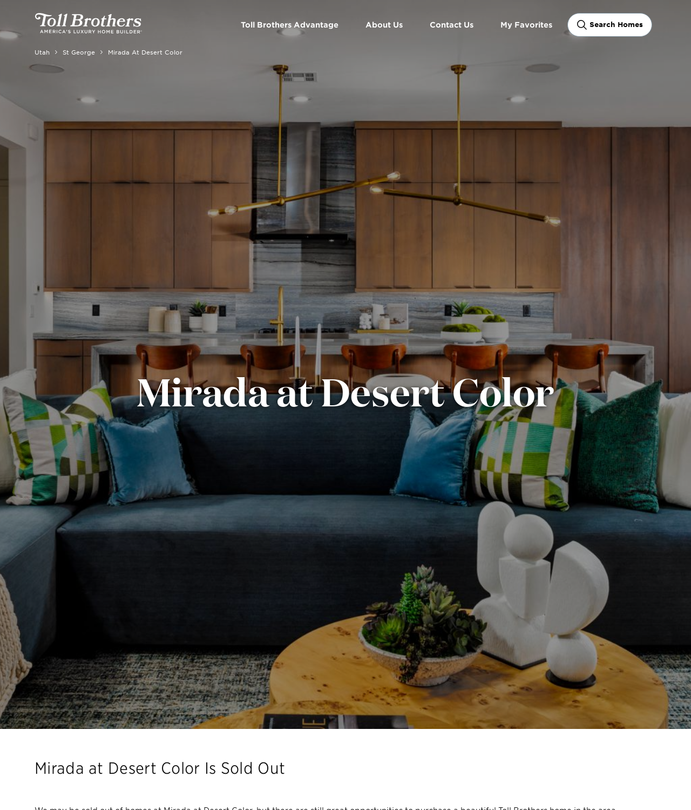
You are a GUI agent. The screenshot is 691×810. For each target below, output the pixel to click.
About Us (384, 24)
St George (79, 52)
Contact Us (451, 24)
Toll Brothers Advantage (289, 24)
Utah (42, 52)
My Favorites (526, 24)
